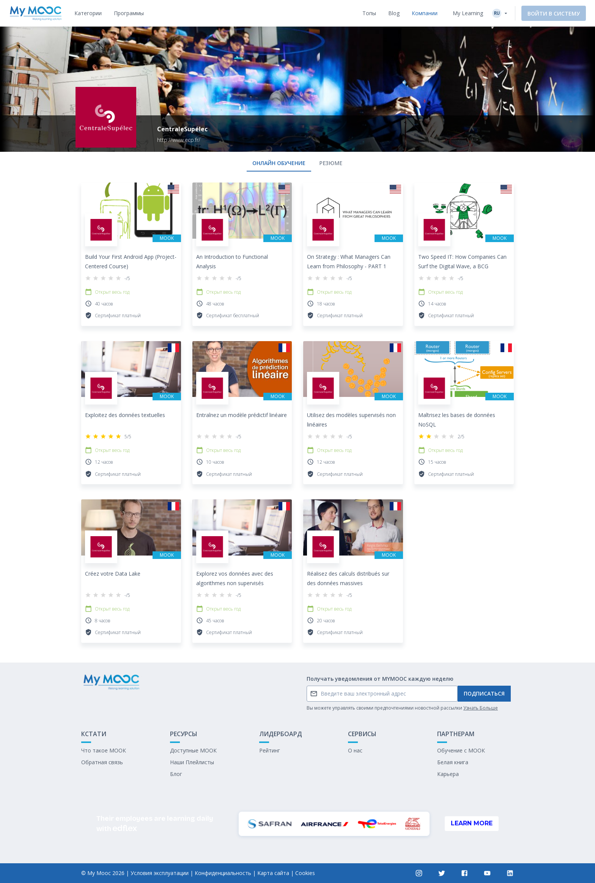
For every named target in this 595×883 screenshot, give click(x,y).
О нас (355, 750)
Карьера (448, 774)
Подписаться (484, 693)
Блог (176, 774)
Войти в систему (553, 13)
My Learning (468, 13)
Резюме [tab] (330, 163)
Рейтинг (269, 750)
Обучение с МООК (461, 750)
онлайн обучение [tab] (278, 163)
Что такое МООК (103, 750)
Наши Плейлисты (192, 762)
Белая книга (452, 762)
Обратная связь (102, 762)
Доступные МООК (193, 750)
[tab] (88, 13)
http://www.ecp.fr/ (178, 139)
